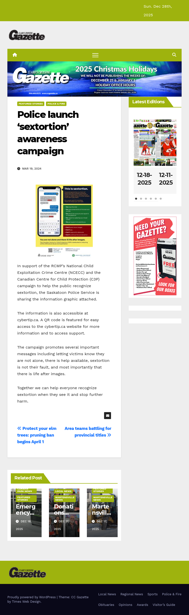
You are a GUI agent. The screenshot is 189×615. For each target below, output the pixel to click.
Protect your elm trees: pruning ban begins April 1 (36, 435)
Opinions (125, 605)
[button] (174, 55)
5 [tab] (155, 201)
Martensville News (65, 498)
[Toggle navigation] (95, 55)
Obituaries (106, 605)
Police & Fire (56, 103)
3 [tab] (145, 201)
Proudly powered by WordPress (32, 597)
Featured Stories (31, 103)
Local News (63, 491)
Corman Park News (24, 489)
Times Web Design (26, 601)
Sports (152, 594)
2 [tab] (141, 201)
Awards (142, 605)
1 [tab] (136, 201)
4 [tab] (150, 201)
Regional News (131, 594)
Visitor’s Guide (164, 605)
